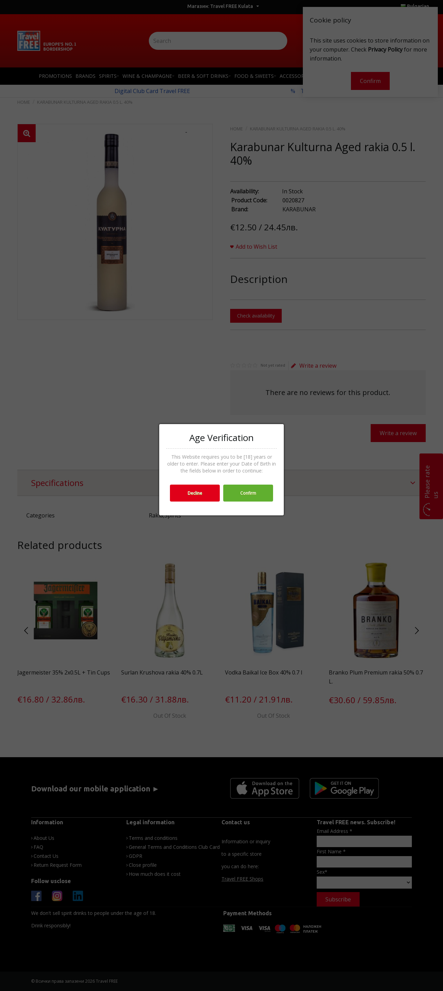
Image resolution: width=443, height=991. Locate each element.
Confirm (248, 493)
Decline (195, 493)
